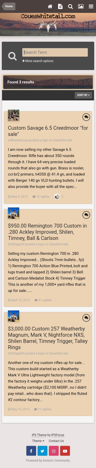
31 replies (43, 300)
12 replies (41, 196)
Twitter (42, 451)
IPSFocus (57, 435)
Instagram (54, 451)
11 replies (42, 409)
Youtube (65, 451)
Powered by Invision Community (48, 460)
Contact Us (56, 441)
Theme (38, 441)
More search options (38, 61)
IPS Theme (39, 435)
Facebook (31, 451)
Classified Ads (62, 140)
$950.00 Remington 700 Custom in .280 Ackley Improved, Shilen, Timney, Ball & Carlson (47, 232)
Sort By (83, 95)
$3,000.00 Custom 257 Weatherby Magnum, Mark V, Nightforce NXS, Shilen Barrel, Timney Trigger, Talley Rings (48, 338)
